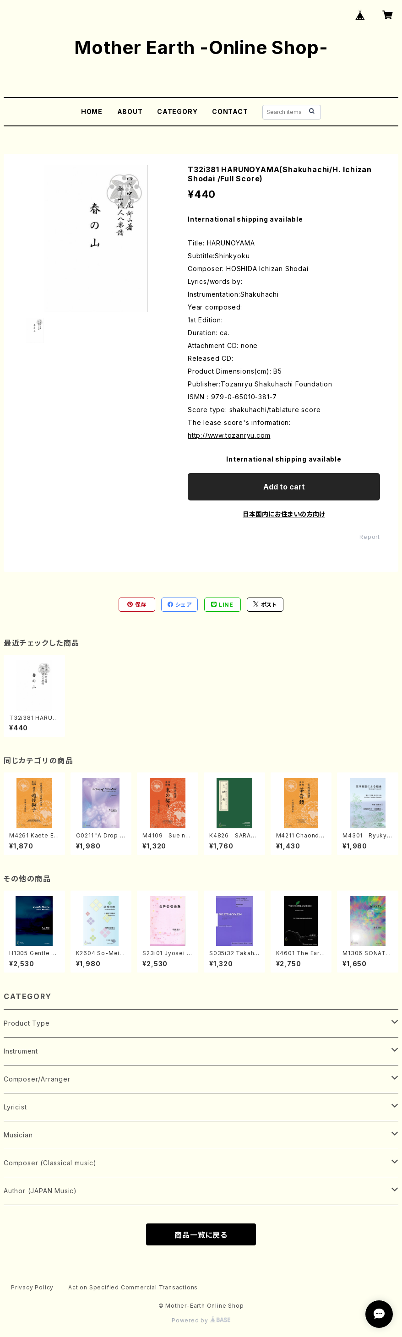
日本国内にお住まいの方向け (284, 514)
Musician (18, 1135)
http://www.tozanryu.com (229, 435)
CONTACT (230, 111)
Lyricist (15, 1107)
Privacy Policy (32, 1287)
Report (369, 536)
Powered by (201, 1320)
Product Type (27, 1023)
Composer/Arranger (37, 1079)
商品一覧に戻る (201, 1234)
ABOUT (130, 111)
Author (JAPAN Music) (40, 1191)
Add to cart (284, 486)
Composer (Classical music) (50, 1163)
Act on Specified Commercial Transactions (133, 1287)
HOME (92, 111)
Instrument (21, 1051)
